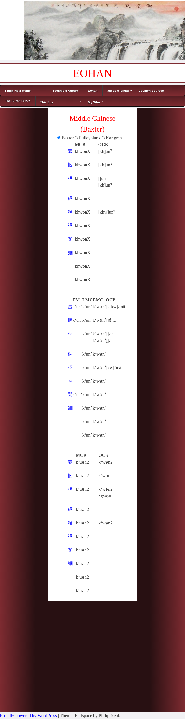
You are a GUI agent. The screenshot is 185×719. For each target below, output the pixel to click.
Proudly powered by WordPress (28, 715)
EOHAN (92, 73)
